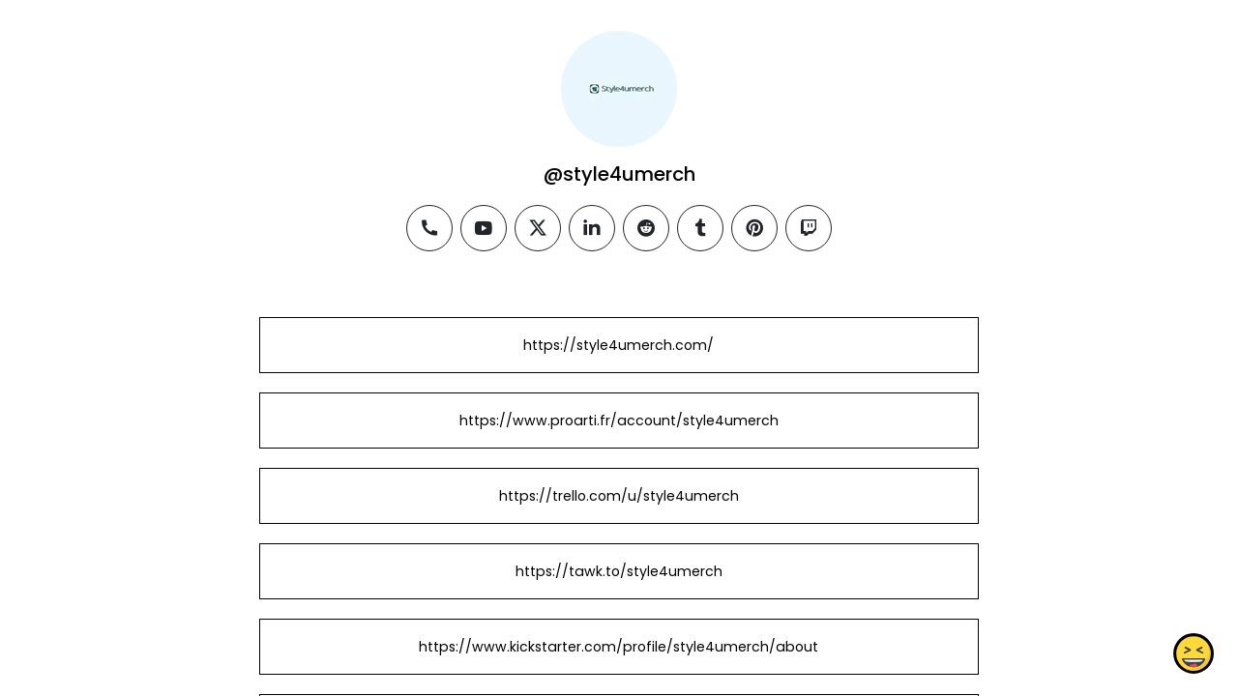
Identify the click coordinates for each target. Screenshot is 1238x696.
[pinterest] (754, 228)
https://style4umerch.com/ (618, 345)
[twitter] (538, 228)
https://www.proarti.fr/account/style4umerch (619, 420)
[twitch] (808, 228)
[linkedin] (592, 228)
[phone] (429, 228)
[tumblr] (700, 228)
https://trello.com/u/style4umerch (619, 496)
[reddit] (646, 228)
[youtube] (483, 228)
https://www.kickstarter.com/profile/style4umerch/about (618, 646)
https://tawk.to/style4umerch (619, 571)
